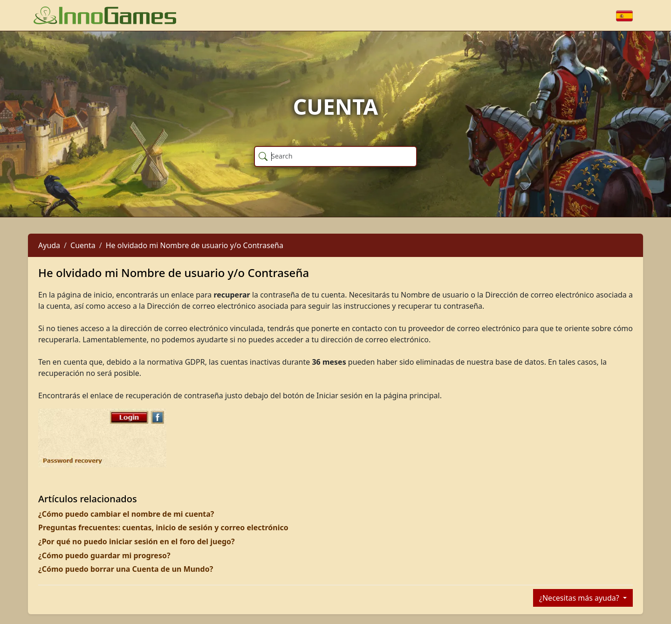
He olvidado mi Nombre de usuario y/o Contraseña (194, 245)
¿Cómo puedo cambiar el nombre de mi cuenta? (126, 514)
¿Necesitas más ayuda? (580, 598)
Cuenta (83, 245)
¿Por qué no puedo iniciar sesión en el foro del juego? (136, 541)
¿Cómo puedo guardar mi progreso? (104, 555)
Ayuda (49, 245)
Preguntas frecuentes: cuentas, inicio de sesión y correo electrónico (163, 527)
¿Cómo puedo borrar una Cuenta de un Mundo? (125, 569)
